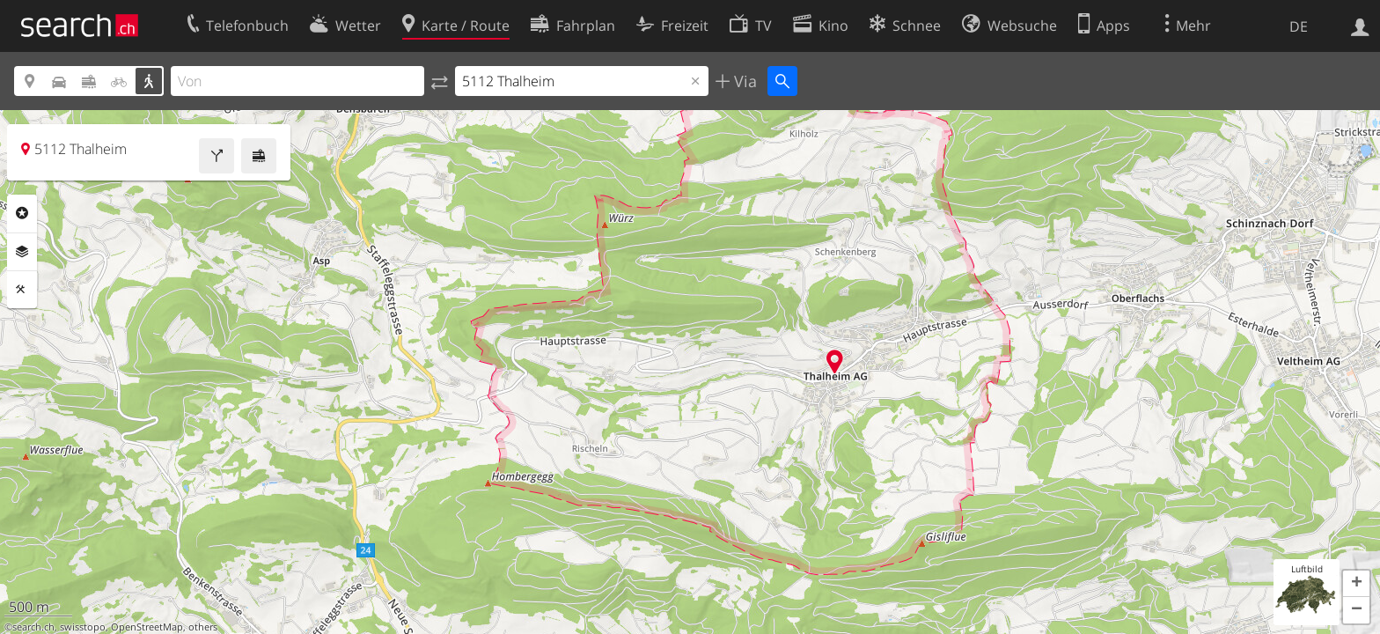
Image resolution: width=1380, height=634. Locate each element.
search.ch (33, 627)
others (202, 627)
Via (743, 81)
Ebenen (22, 251)
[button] (1356, 584)
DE (1298, 26)
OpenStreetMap (147, 627)
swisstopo (83, 627)
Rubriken (22, 213)
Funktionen (22, 289)
